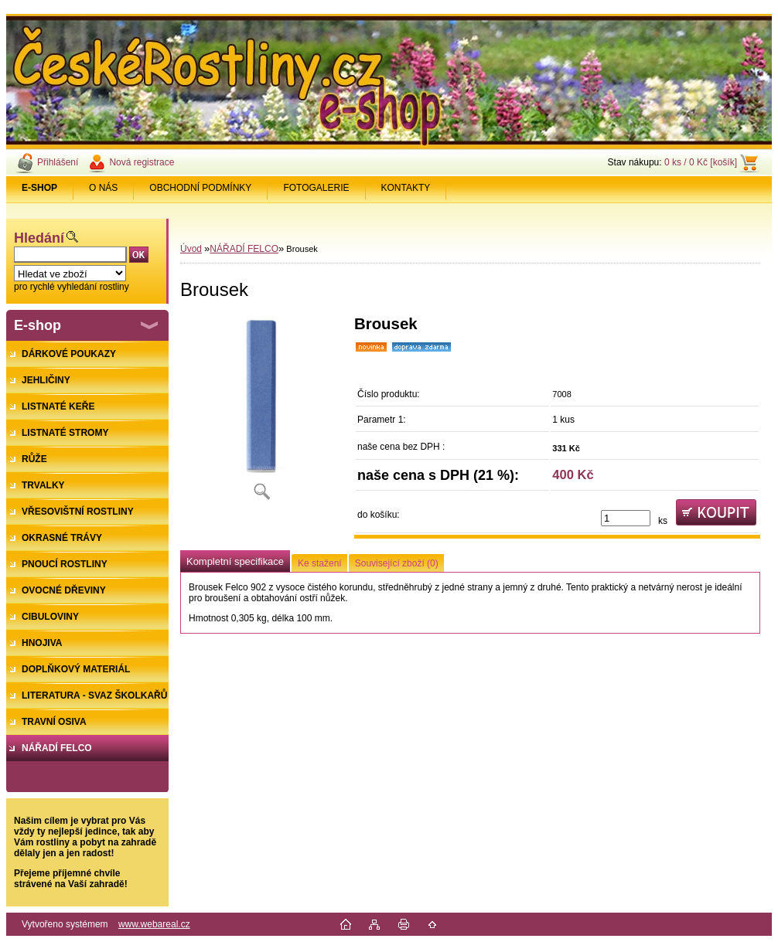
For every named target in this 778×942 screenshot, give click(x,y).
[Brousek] (261, 413)
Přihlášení (57, 162)
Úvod (191, 248)
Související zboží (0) (396, 563)
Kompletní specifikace (235, 561)
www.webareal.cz (154, 924)
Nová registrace (141, 162)
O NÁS (103, 187)
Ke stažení (320, 563)
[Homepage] (39, 187)
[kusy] (625, 518)
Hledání (39, 238)
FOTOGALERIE (316, 187)
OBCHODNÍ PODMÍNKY (200, 187)
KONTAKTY (406, 187)
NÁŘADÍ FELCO (244, 248)
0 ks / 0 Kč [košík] (700, 162)
